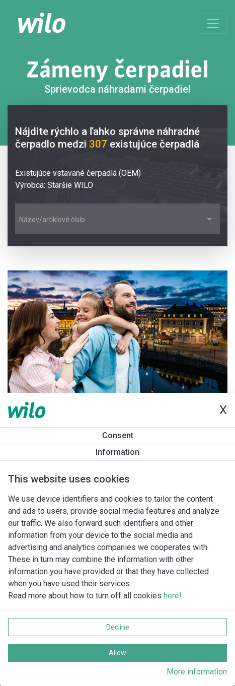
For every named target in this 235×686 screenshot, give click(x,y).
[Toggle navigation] (213, 24)
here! (173, 595)
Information (117, 452)
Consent (117, 435)
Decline (117, 627)
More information (197, 671)
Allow (117, 653)
